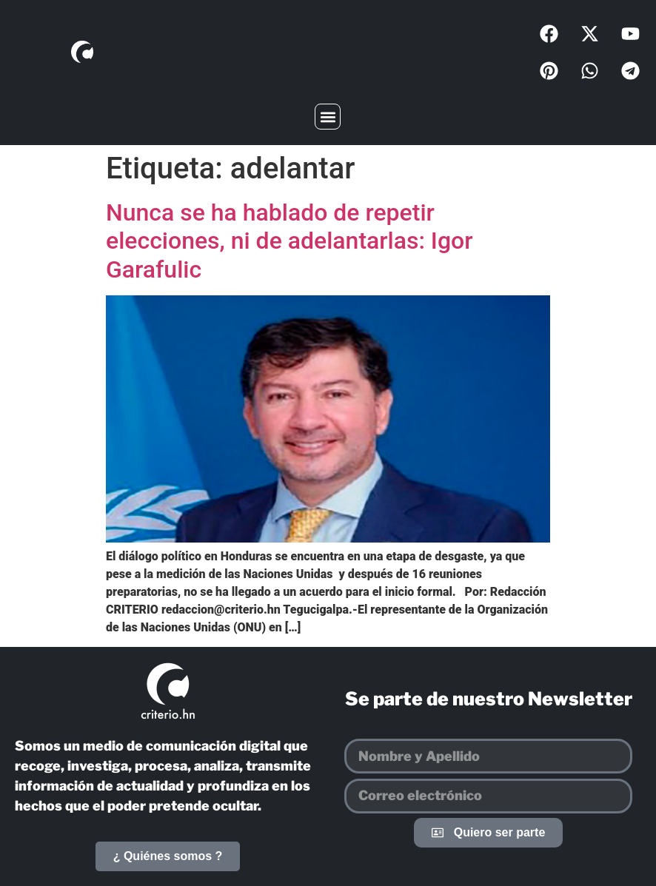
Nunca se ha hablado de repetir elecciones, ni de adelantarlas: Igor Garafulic (289, 240)
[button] (328, 117)
